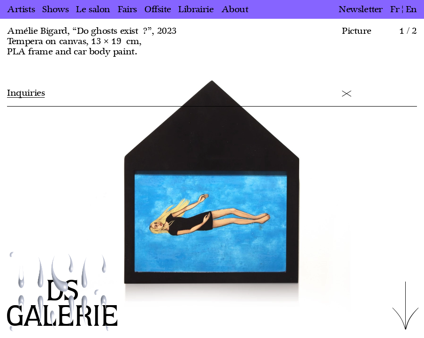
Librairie (195, 9)
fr (394, 9)
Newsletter (361, 9)
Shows (55, 9)
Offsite (157, 9)
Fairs (127, 9)
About (235, 9)
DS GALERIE (62, 304)
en (411, 9)
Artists (21, 9)
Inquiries (26, 93)
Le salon (93, 9)
